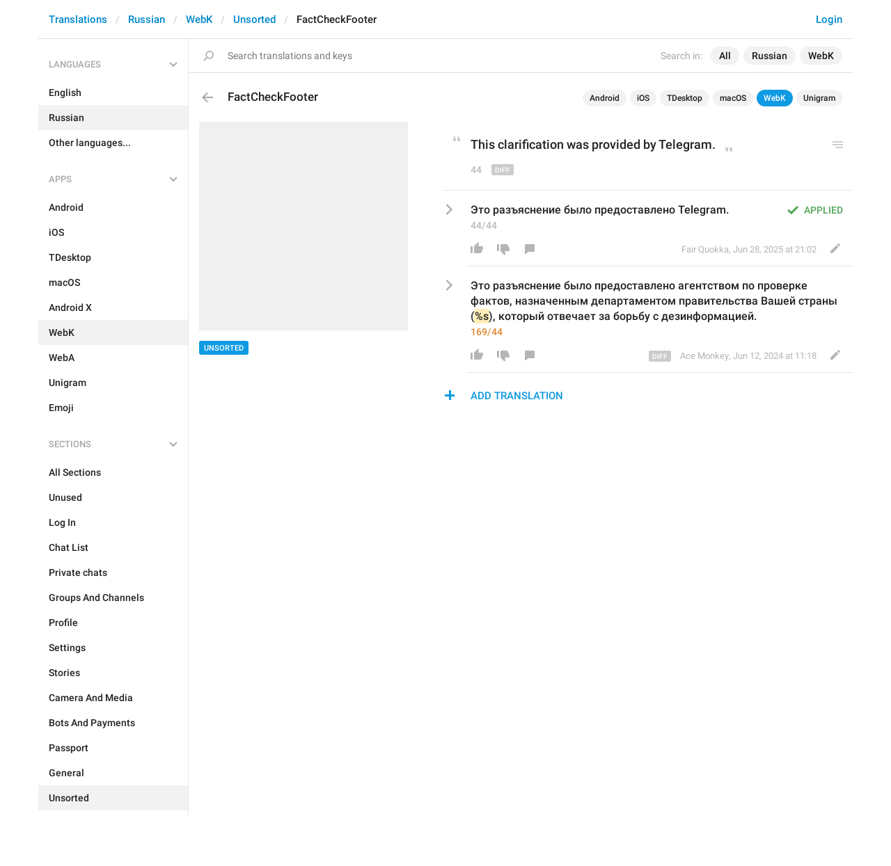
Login (829, 19)
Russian (146, 19)
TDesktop (684, 98)
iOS (643, 98)
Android (605, 98)
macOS (733, 98)
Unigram (819, 98)
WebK (199, 19)
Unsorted (254, 19)
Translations (78, 19)
